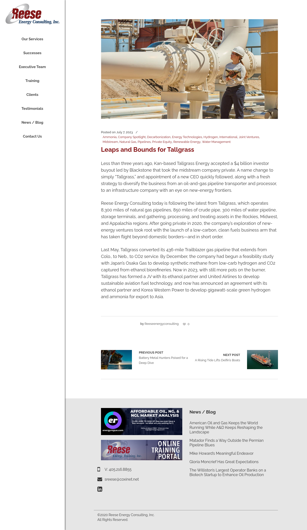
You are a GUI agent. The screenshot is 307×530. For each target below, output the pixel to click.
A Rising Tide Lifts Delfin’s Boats (217, 357)
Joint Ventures (249, 137)
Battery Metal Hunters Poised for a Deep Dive (116, 359)
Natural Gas (127, 142)
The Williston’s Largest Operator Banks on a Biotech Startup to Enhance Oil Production (227, 472)
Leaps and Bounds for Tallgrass (147, 149)
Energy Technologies (187, 137)
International (228, 137)
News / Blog (202, 411)
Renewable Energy (187, 142)
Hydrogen (211, 137)
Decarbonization (159, 137)
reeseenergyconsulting (162, 324)
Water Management (216, 142)
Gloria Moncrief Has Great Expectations (224, 462)
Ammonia (110, 137)
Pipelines (144, 142)
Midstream (110, 142)
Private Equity (162, 142)
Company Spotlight (132, 137)
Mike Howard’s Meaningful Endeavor (221, 453)
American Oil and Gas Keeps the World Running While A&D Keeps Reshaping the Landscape (226, 427)
